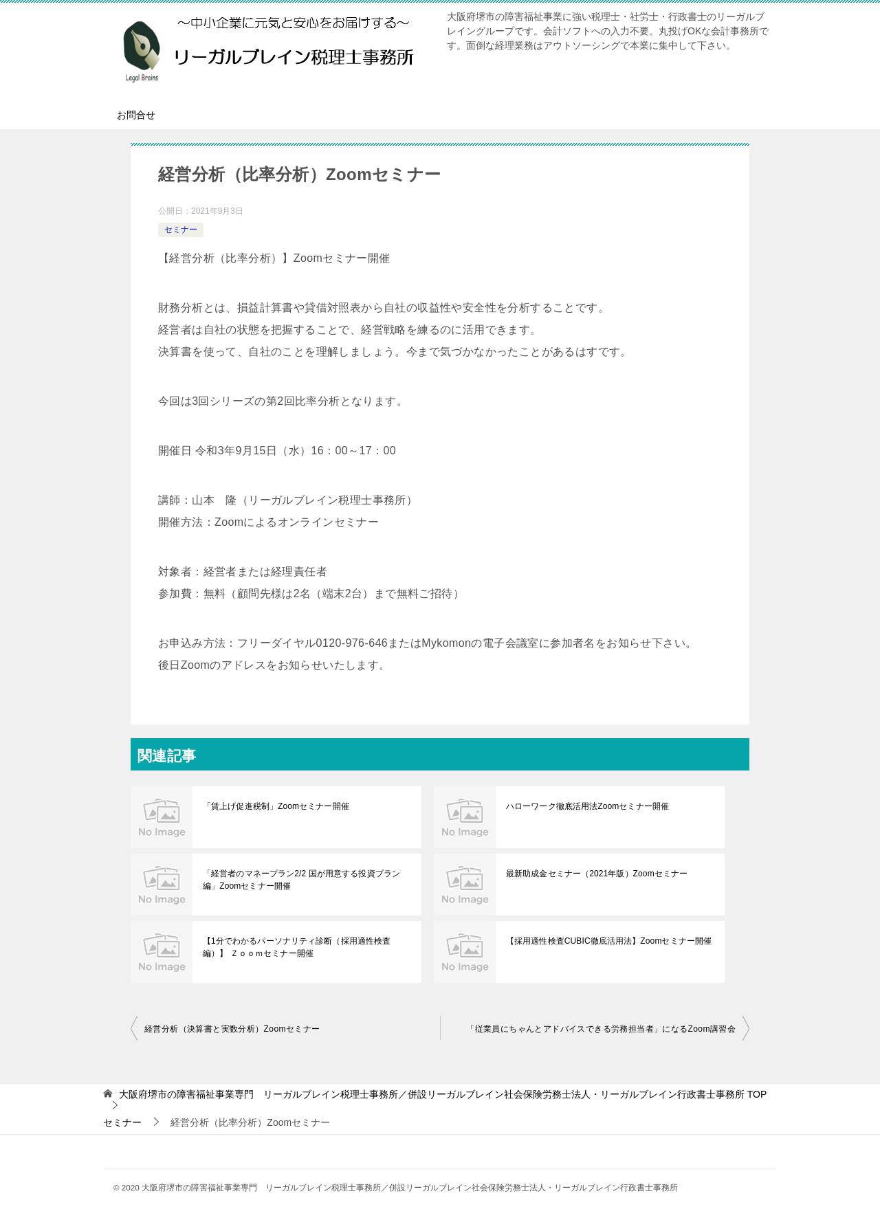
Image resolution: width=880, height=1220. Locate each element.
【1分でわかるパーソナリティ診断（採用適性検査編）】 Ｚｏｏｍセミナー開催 (296, 947)
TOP (443, 1094)
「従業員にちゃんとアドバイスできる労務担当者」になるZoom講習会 (601, 1029)
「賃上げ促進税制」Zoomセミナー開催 (275, 806)
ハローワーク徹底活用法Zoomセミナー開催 (587, 806)
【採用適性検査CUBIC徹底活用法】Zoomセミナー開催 (608, 941)
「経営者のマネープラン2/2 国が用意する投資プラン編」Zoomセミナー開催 (300, 880)
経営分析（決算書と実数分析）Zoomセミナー (232, 1029)
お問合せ (136, 114)
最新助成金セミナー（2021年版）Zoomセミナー (595, 873)
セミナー (180, 229)
